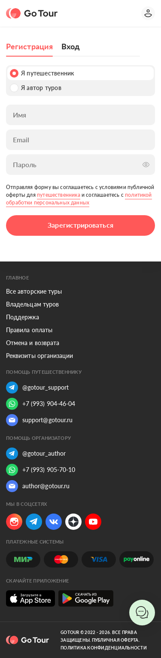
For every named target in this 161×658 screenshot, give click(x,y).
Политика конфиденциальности (104, 647)
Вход (70, 46)
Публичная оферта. (116, 640)
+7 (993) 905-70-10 (40, 470)
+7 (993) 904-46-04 (40, 404)
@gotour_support (37, 388)
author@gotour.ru (38, 486)
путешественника (58, 195)
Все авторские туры (34, 291)
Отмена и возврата (32, 342)
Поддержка (22, 317)
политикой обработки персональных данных (79, 199)
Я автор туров (35, 88)
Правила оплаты (29, 330)
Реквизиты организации (39, 355)
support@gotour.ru (39, 420)
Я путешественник (42, 73)
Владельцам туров (32, 304)
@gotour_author (36, 454)
